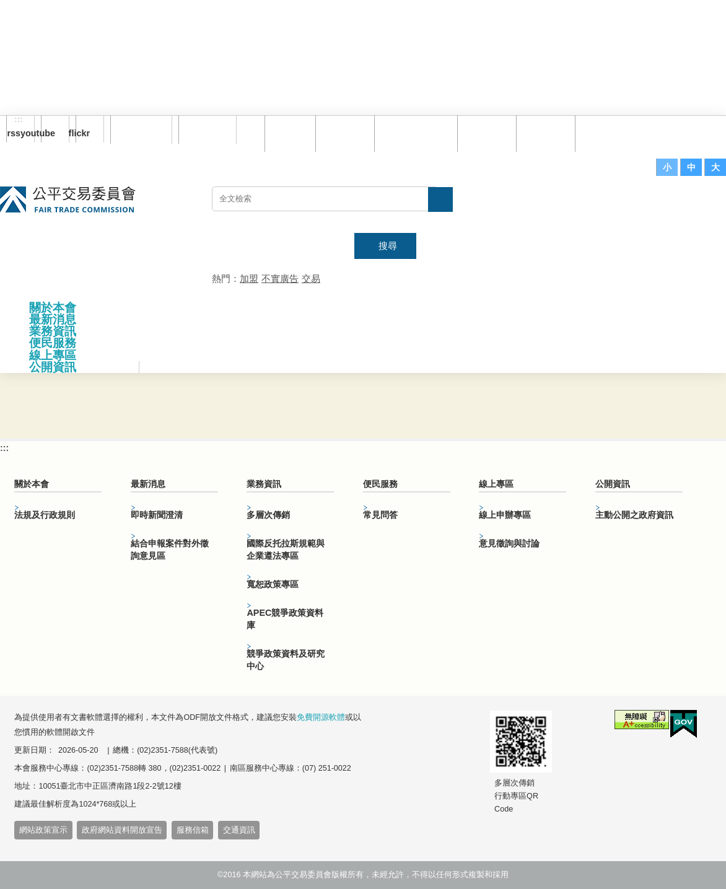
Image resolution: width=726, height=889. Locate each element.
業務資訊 (52, 331)
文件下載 (544, 133)
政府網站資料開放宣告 (122, 830)
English (204, 129)
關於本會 (52, 307)
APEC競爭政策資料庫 (285, 619)
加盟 (249, 278)
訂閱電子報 (141, 129)
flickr (83, 133)
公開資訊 (52, 367)
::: (18, 119)
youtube (48, 133)
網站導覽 (343, 133)
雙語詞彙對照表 (414, 133)
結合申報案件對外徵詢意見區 (170, 549)
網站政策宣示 (43, 830)
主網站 (701, 205)
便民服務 (52, 342)
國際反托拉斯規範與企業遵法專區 (286, 549)
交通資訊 (239, 830)
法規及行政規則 (44, 515)
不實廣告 (280, 278)
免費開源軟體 (321, 717)
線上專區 (52, 355)
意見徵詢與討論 (509, 543)
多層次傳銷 (268, 515)
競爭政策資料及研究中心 (286, 660)
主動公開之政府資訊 (634, 515)
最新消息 (52, 319)
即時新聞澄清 (157, 515)
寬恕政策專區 (273, 584)
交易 (311, 278)
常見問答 (485, 133)
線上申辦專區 (505, 515)
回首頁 (288, 133)
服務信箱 (603, 133)
